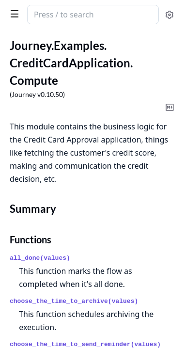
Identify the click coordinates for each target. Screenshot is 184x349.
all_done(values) (40, 258)
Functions (30, 239)
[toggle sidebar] (12, 13)
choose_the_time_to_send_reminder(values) (85, 344)
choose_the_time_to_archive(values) (74, 301)
